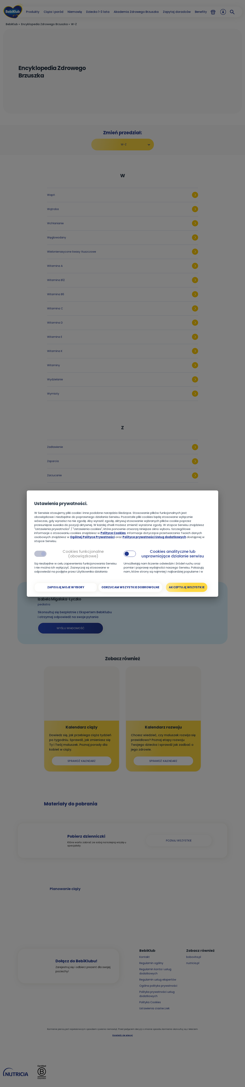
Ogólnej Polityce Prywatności (92, 537)
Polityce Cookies (113, 533)
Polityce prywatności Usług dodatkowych (154, 537)
